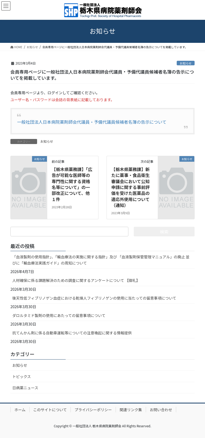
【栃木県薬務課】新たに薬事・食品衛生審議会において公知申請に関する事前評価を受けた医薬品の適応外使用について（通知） (130, 187)
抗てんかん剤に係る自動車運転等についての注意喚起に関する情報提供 (72, 332)
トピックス (21, 376)
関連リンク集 (131, 409)
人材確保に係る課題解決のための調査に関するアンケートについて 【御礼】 (76, 280)
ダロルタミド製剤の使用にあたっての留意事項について (58, 315)
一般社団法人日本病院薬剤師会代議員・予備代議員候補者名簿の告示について (92, 122)
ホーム (20, 409)
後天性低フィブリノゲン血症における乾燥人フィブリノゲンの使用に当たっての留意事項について (94, 298)
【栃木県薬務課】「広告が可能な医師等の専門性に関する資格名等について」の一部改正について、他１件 (72, 184)
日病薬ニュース (25, 387)
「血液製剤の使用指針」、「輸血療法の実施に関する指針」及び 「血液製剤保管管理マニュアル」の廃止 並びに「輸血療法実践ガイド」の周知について (101, 260)
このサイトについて (50, 409)
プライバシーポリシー (93, 409)
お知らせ (186, 63)
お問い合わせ (161, 409)
